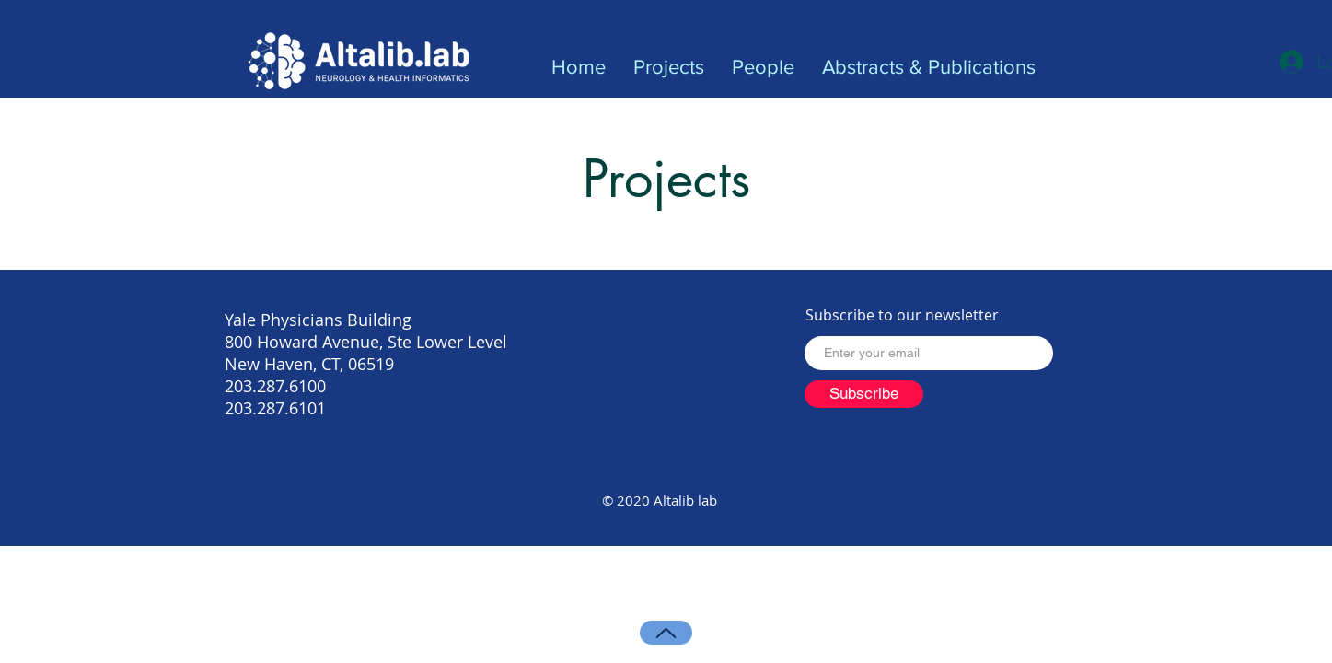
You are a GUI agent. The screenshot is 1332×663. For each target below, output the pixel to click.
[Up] (666, 633)
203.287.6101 (275, 408)
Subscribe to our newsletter (902, 315)
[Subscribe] (864, 394)
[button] (669, 67)
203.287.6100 (275, 386)
